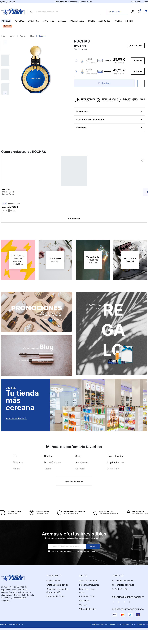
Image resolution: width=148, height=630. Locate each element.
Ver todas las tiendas (16, 418)
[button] (145, 11)
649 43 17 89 (121, 589)
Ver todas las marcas (74, 481)
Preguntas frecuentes (89, 585)
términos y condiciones (75, 551)
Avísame (138, 60)
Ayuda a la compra (88, 580)
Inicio (3, 36)
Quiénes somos (53, 580)
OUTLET (83, 605)
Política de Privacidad (119, 624)
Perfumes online (86, 596)
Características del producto (90, 119)
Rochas (23, 36)
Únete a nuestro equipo (57, 585)
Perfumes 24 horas (55, 596)
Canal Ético (84, 600)
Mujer (32, 36)
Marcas (12, 36)
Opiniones (81, 127)
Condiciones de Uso (98, 624)
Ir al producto (74, 218)
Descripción (82, 111)
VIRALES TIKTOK (87, 609)
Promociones (117, 12)
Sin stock (104, 83)
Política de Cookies (140, 624)
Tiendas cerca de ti (124, 580)
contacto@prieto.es (125, 585)
